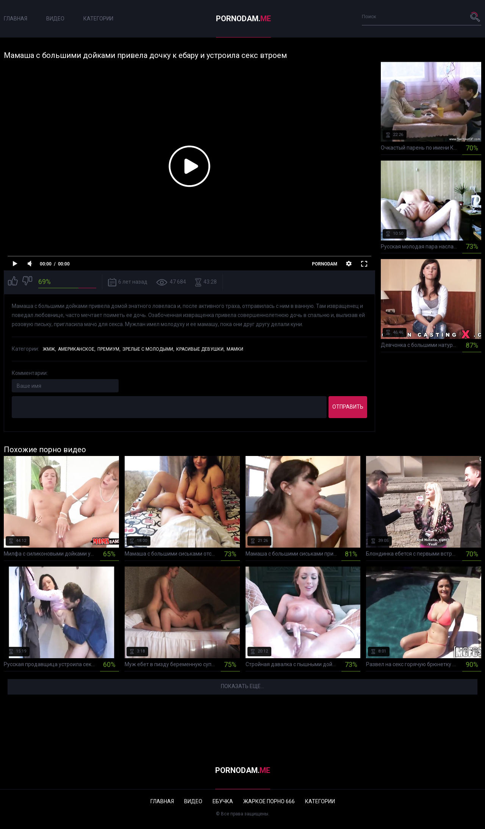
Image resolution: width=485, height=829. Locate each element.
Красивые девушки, (200, 349)
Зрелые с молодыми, (148, 349)
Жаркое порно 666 (269, 801)
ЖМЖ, (49, 349)
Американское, (76, 349)
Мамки (235, 349)
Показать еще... (242, 686)
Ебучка (223, 801)
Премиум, (108, 349)
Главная (15, 19)
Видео (55, 19)
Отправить (347, 407)
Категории (98, 19)
